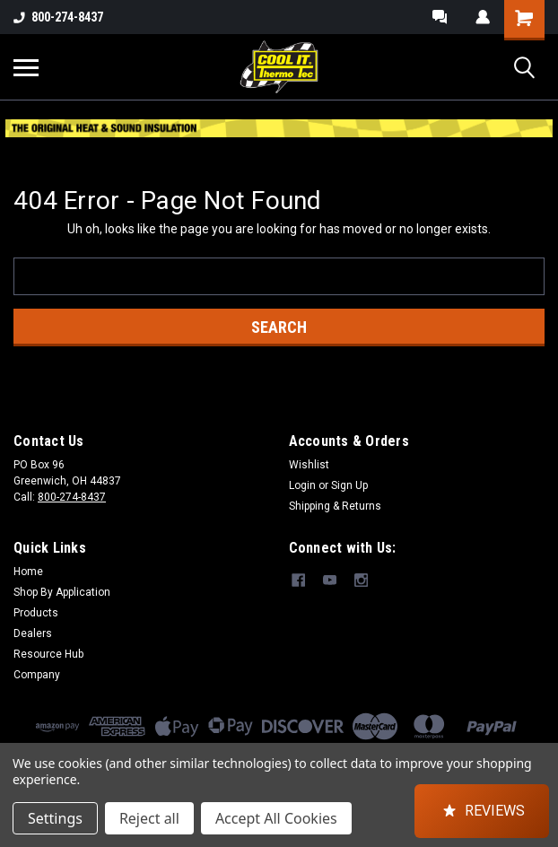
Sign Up (349, 485)
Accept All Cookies (276, 818)
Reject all (149, 818)
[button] (481, 811)
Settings (55, 818)
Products (35, 613)
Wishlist (309, 464)
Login (302, 485)
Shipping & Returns (335, 506)
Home (28, 571)
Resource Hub (48, 654)
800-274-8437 (58, 17)
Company (36, 674)
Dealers (32, 633)
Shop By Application (61, 592)
